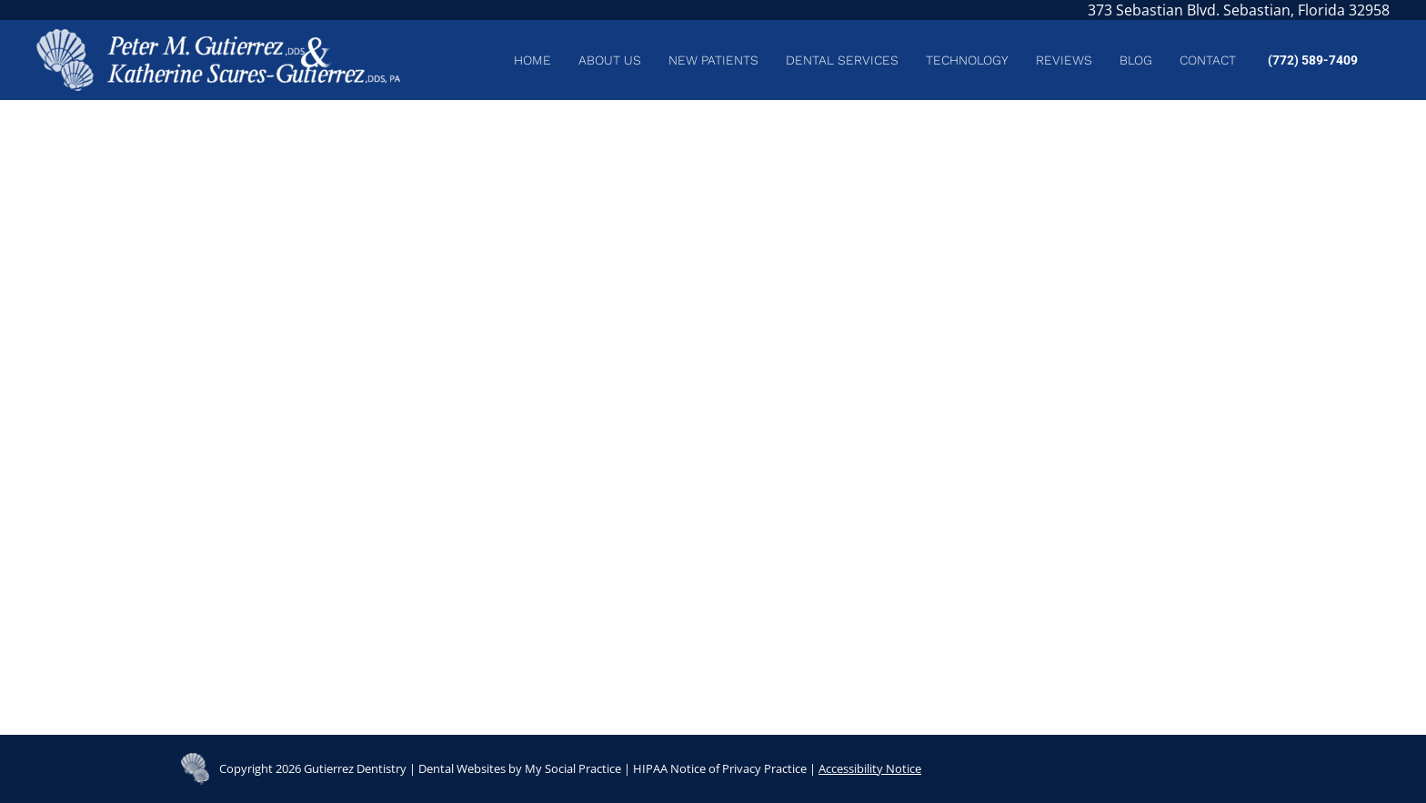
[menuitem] (532, 60)
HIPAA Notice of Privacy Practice (720, 768)
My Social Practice (571, 768)
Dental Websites (462, 768)
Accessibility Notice (869, 768)
